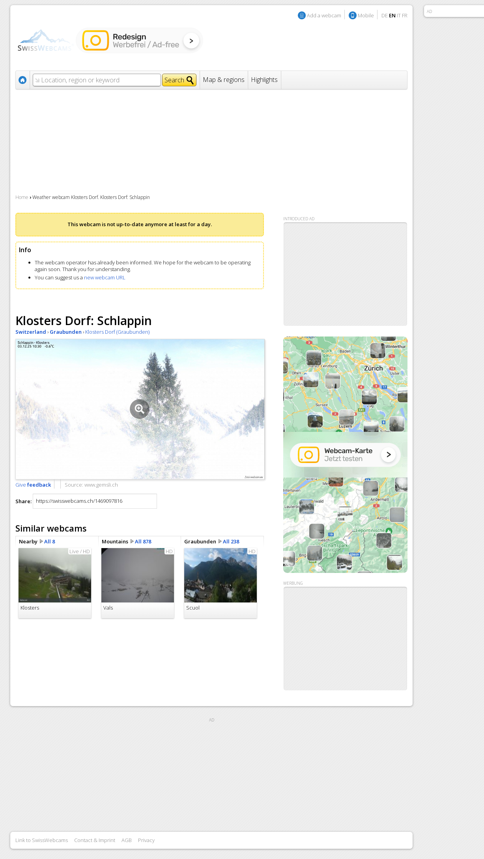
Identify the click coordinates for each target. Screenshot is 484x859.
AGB (126, 840)
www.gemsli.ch (101, 484)
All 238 (231, 541)
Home (21, 197)
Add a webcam (324, 15)
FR (404, 15)
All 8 (49, 541)
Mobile (366, 15)
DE (384, 15)
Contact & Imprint (94, 840)
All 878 (143, 541)
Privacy (146, 840)
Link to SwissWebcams (41, 840)
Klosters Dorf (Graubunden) (117, 331)
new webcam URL (104, 277)
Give (33, 484)
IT (399, 15)
